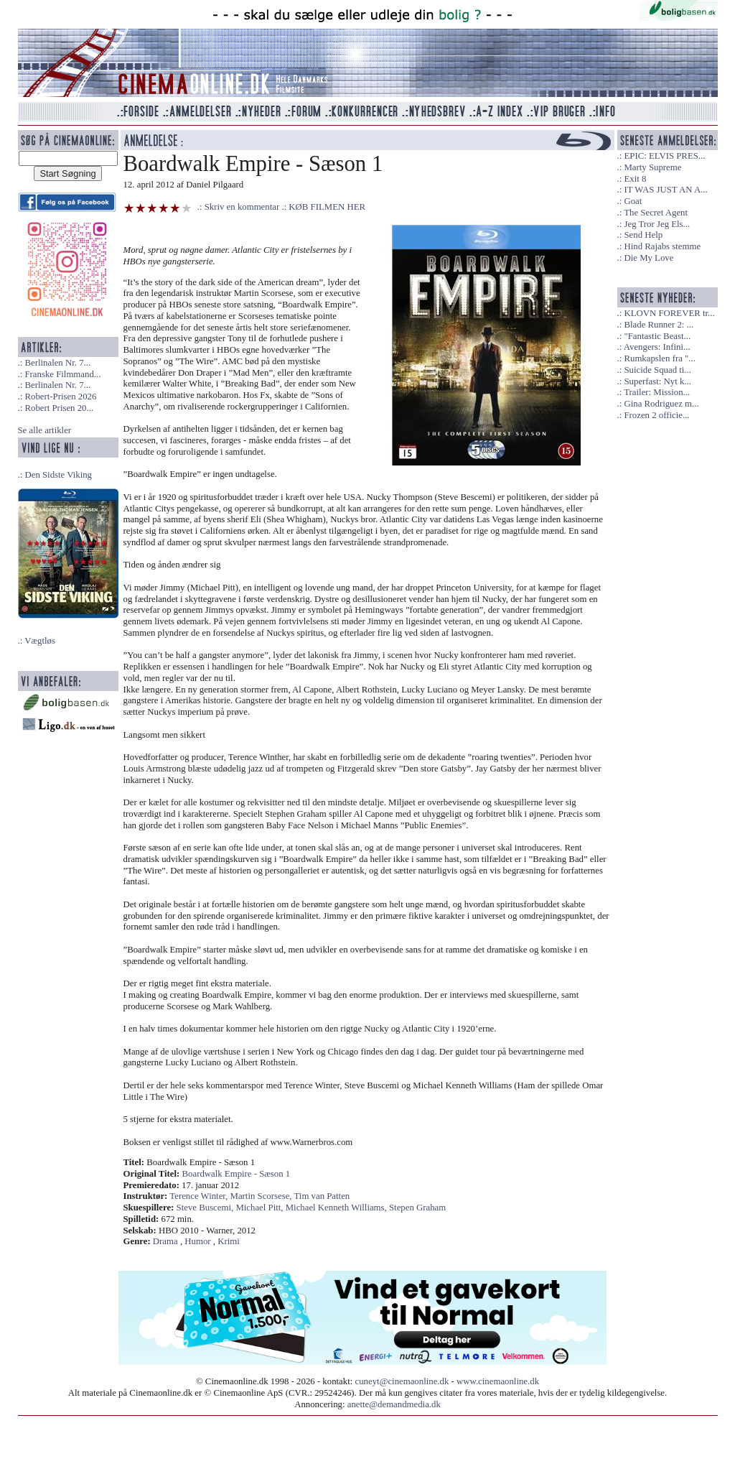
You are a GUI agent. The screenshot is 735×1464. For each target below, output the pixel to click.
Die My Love (648, 258)
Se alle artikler (45, 430)
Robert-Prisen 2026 (60, 397)
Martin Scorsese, (262, 1196)
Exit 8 (635, 179)
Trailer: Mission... (657, 392)
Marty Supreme (652, 167)
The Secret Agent (656, 213)
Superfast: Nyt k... (657, 381)
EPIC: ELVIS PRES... (664, 156)
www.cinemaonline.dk (498, 1381)
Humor (197, 1241)
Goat (633, 201)
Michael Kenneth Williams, (337, 1208)
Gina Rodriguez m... (661, 404)
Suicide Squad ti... (657, 370)
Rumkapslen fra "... (659, 358)
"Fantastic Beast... (657, 336)
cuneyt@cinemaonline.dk (402, 1381)
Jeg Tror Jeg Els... (657, 224)
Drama (165, 1241)
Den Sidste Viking (58, 475)
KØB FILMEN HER (327, 207)
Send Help (643, 235)
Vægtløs (39, 641)
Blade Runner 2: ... (658, 325)
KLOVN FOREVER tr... (669, 313)
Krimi (228, 1241)
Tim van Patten (322, 1196)
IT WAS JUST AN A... (665, 190)
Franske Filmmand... (62, 374)
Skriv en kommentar (242, 207)
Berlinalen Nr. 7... (57, 363)
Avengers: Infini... (657, 347)
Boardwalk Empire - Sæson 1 (236, 1174)
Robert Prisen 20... (58, 408)
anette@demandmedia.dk (394, 1404)
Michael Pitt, (260, 1208)
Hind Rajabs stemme (662, 246)
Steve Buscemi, (206, 1208)
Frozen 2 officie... (656, 415)
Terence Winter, (199, 1196)
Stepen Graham (417, 1208)
